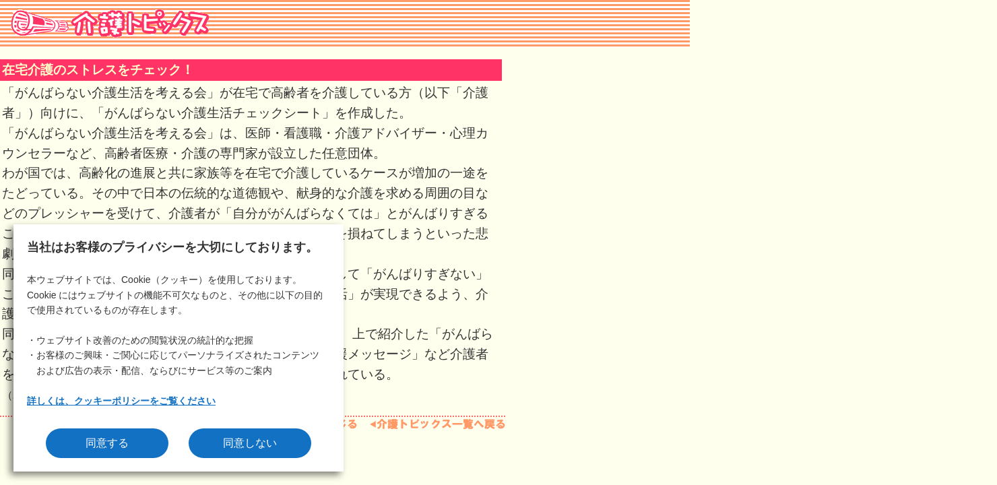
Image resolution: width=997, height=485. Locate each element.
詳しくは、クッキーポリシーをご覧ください (121, 400)
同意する (107, 443)
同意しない (250, 443)
